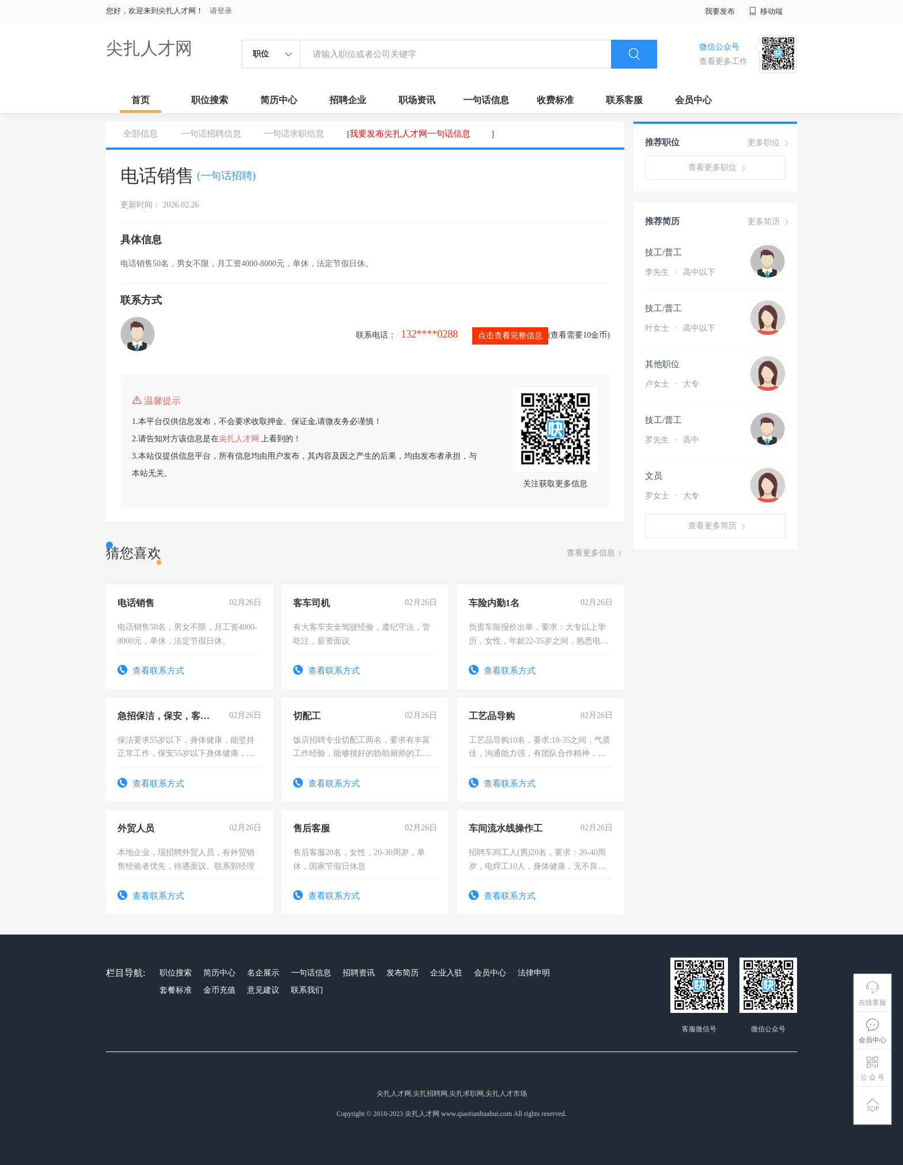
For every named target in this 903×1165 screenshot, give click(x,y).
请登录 (221, 10)
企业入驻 (446, 973)
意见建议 (263, 990)
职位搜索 (209, 100)
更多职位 (769, 143)
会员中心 (693, 100)
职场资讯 (417, 100)
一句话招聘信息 (211, 133)
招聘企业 (347, 100)
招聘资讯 (359, 973)
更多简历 (769, 221)
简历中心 (278, 100)
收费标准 (555, 100)
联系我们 (307, 990)
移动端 (766, 11)
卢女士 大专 (672, 384)
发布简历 (402, 973)
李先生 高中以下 (680, 272)
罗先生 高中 (672, 440)
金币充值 (219, 990)
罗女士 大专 (672, 495)
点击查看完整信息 (510, 335)
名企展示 (263, 973)
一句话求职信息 (294, 133)
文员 (653, 476)
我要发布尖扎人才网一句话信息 (410, 133)
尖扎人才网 (149, 48)
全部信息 (140, 133)
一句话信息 (486, 100)
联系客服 (624, 100)
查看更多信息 (595, 553)
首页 (140, 100)
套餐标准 (176, 990)
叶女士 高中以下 (680, 328)
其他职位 (662, 364)
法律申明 (534, 973)
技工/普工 (663, 252)
